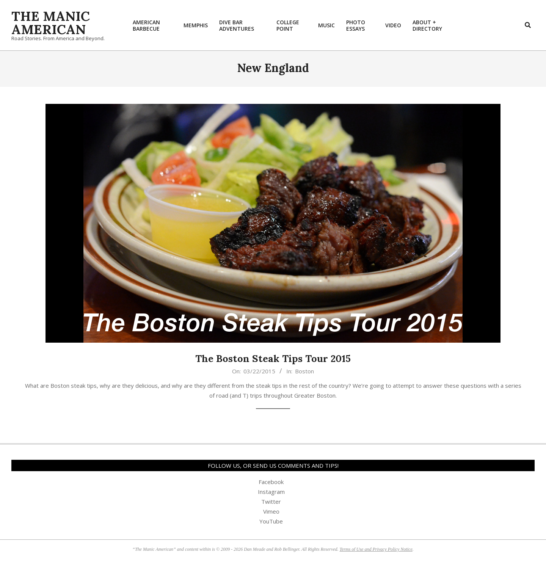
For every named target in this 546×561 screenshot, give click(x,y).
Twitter (271, 501)
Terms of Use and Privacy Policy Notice (376, 549)
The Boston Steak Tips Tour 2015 (273, 358)
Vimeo (271, 511)
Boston (304, 371)
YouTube (271, 521)
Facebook (271, 482)
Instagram (271, 491)
